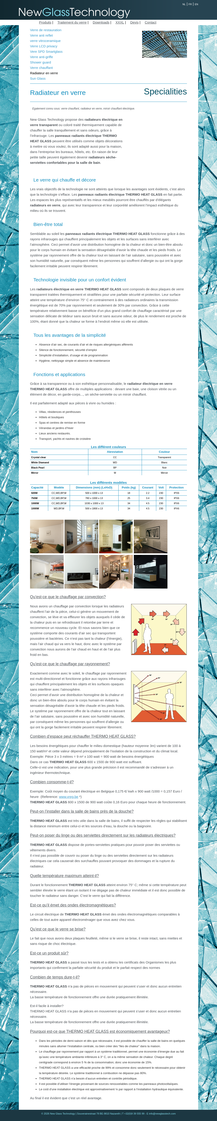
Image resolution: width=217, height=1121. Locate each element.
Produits (45, 22)
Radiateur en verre (44, 73)
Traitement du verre (72, 22)
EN (196, 4)
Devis (134, 22)
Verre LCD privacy (43, 46)
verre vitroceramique (45, 41)
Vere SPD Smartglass (46, 51)
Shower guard (40, 62)
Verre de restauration (45, 30)
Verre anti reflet (41, 35)
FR (190, 4)
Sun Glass (38, 78)
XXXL (119, 22)
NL (184, 4)
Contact (150, 22)
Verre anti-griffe (41, 57)
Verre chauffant (41, 68)
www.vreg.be (68, 797)
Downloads (101, 22)
